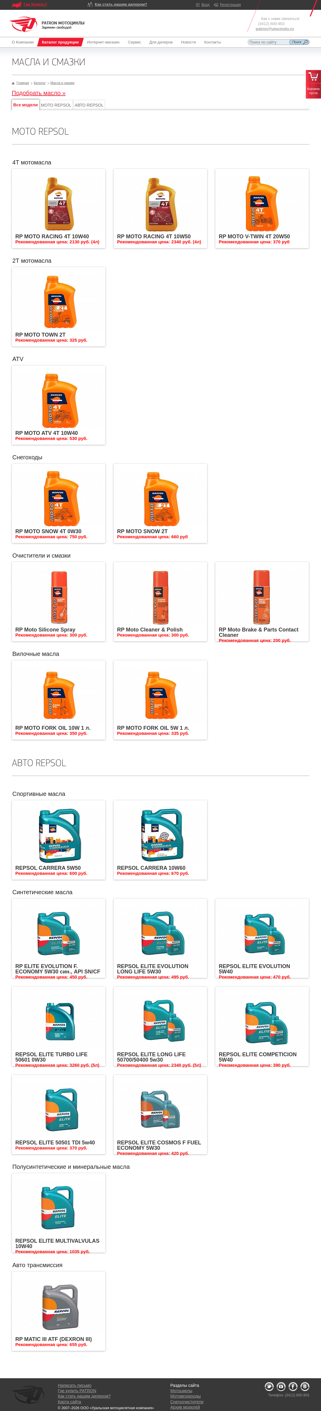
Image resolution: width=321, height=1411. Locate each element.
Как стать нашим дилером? (121, 4)
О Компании (24, 42)
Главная (23, 83)
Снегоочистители (187, 1401)
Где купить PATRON (77, 1390)
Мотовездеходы (185, 1396)
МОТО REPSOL (56, 105)
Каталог (40, 83)
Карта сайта (69, 1401)
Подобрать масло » (39, 93)
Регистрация (230, 5)
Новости (188, 42)
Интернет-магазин (103, 42)
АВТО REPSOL (89, 105)
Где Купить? (35, 4)
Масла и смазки (62, 83)
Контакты (212, 42)
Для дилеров (161, 42)
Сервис (135, 42)
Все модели (25, 104)
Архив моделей (185, 1407)
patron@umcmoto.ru (275, 29)
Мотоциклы (181, 1390)
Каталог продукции (60, 42)
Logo (47, 24)
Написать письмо (74, 1385)
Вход (205, 5)
